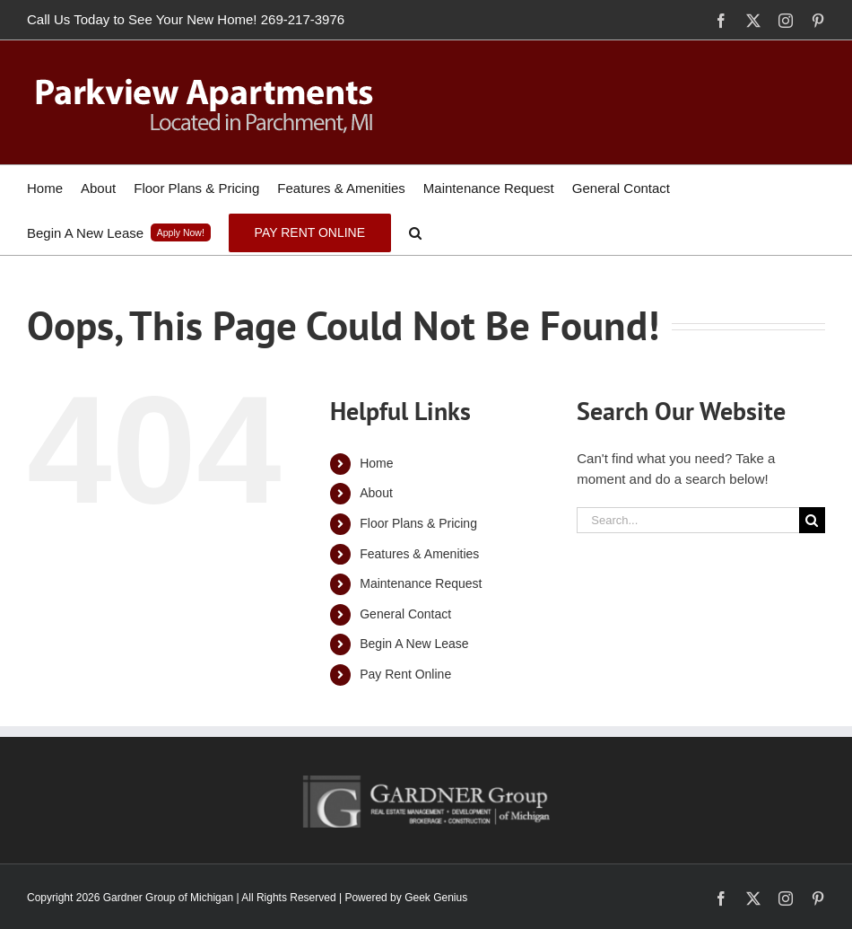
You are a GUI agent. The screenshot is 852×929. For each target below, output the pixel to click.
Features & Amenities (419, 554)
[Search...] (688, 520)
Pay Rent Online (405, 674)
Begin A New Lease (414, 643)
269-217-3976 (302, 19)
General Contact (405, 614)
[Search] (812, 520)
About (376, 493)
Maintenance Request (421, 583)
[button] (415, 232)
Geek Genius (435, 897)
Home (376, 463)
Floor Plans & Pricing (418, 523)
